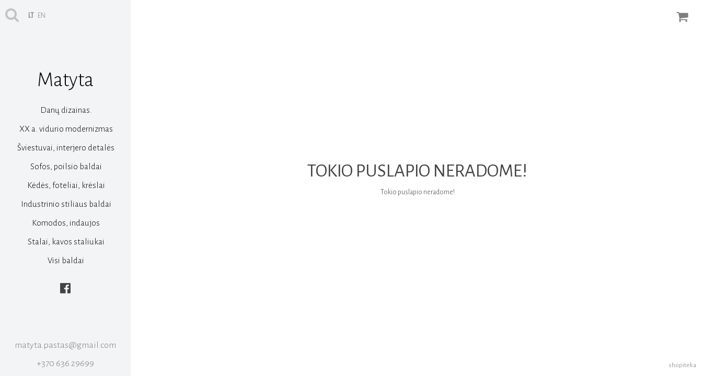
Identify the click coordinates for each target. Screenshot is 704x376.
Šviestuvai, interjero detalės (65, 147)
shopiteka (682, 365)
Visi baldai (66, 260)
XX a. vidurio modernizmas (66, 128)
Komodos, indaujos (66, 222)
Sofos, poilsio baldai (66, 166)
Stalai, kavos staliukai (66, 241)
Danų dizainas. (66, 109)
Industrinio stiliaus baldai (66, 203)
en (41, 15)
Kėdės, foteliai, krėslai (66, 185)
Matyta (65, 79)
